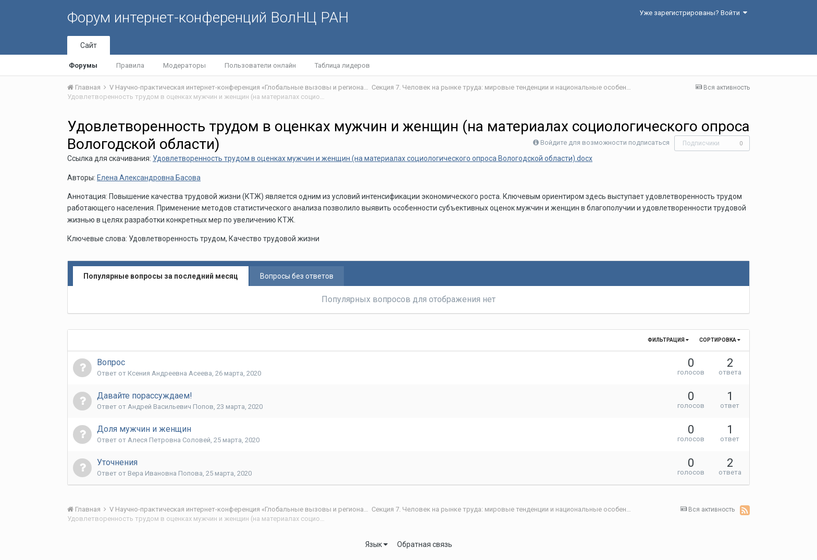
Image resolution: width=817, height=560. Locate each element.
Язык (376, 544)
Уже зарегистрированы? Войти (693, 13)
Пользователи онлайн (260, 65)
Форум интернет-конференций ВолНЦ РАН (208, 17)
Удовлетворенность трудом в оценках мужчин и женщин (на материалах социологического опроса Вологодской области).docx (372, 158)
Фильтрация (668, 340)
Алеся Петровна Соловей (169, 440)
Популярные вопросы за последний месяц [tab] (160, 276)
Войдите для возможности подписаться (605, 142)
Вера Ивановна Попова (165, 473)
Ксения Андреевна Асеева (170, 373)
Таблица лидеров (342, 65)
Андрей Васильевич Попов (171, 406)
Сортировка (719, 340)
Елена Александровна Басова (149, 177)
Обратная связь (424, 544)
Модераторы (184, 65)
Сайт (88, 45)
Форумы (83, 65)
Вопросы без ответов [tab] (296, 276)
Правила (130, 65)
